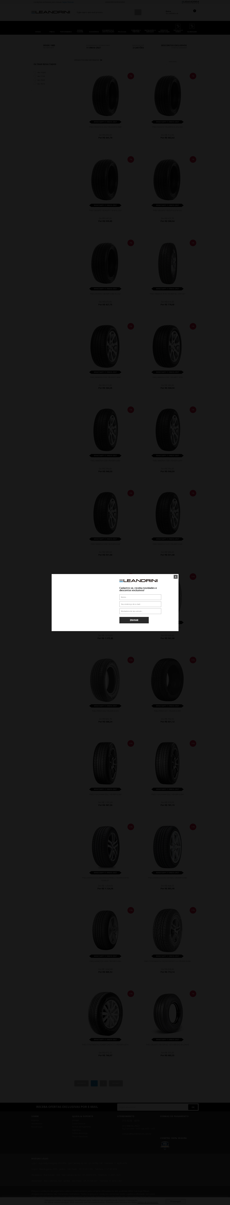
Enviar (134, 620)
